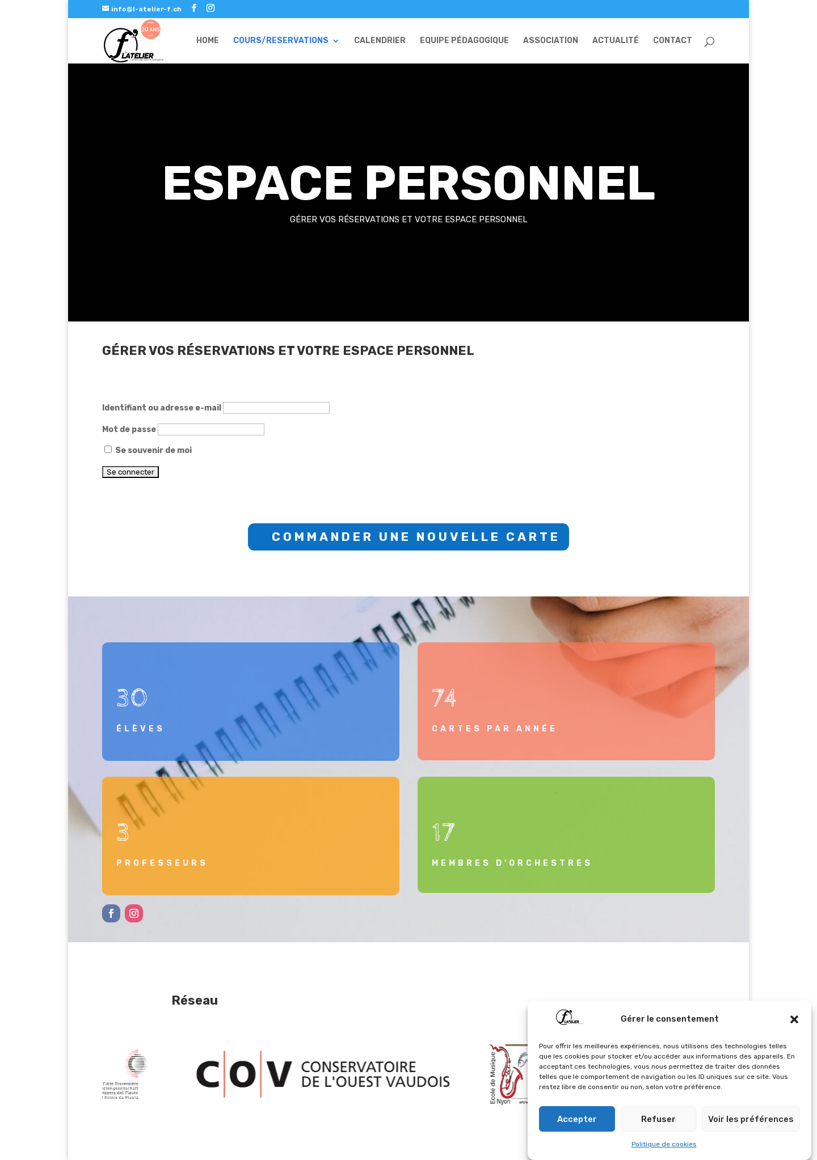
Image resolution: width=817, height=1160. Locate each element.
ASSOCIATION (550, 41)
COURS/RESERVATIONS (281, 41)
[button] (794, 1020)
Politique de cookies (664, 1145)
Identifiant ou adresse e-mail (161, 408)
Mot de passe (129, 429)
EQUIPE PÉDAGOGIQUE (464, 41)
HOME (207, 41)
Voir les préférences (751, 1120)
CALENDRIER (380, 41)
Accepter (577, 1120)
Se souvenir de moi (148, 450)
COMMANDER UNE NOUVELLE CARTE (416, 537)
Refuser (658, 1120)
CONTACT (672, 41)
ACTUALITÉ (615, 41)
